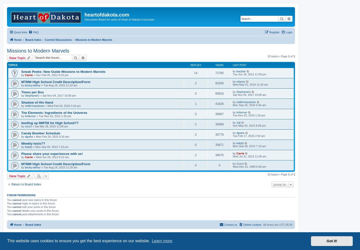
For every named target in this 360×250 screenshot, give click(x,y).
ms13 (28, 126)
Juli (238, 122)
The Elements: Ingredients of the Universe (54, 113)
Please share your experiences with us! (52, 154)
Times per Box (32, 92)
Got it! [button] (332, 241)
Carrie (29, 75)
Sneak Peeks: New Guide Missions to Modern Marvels (63, 72)
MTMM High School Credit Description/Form (55, 82)
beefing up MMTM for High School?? (49, 123)
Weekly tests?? (33, 143)
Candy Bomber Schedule (40, 133)
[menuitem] (33, 32)
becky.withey (32, 85)
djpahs (29, 136)
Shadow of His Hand (37, 102)
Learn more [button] (162, 241)
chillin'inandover (34, 105)
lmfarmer (30, 116)
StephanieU (32, 95)
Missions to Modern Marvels (38, 51)
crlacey (240, 81)
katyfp (28, 146)
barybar (241, 71)
